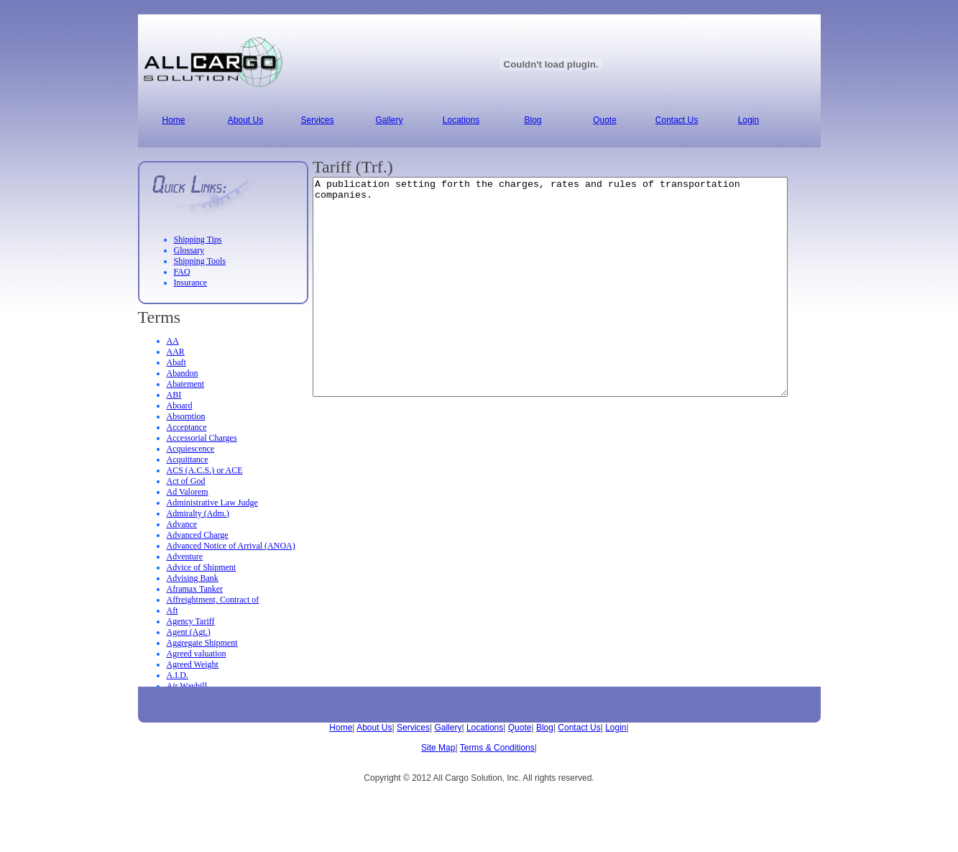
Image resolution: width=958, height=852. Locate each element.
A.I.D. (177, 675)
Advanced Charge (198, 535)
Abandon (182, 373)
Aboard (180, 405)
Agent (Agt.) (189, 632)
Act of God (186, 481)
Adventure (185, 556)
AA (173, 341)
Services (413, 728)
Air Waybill (187, 686)
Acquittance (187, 459)
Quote (520, 728)
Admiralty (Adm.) (198, 513)
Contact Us (579, 728)
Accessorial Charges (202, 438)
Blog (544, 728)
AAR (176, 352)
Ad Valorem (187, 492)
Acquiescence (191, 449)
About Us (374, 728)
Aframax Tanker (195, 589)
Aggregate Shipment (202, 643)
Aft (172, 610)
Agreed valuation (196, 654)
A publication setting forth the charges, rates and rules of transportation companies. (579, 308)
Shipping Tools (200, 261)
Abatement (186, 384)
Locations (484, 728)
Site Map (438, 748)
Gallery (447, 728)
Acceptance (187, 427)
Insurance (191, 283)
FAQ (182, 272)
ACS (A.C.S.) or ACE (205, 470)
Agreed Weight (192, 664)
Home (340, 728)
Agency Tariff (191, 621)
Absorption (186, 416)
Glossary (189, 250)
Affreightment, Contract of (213, 600)
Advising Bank (192, 578)
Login (615, 728)
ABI (174, 395)
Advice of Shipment (201, 567)
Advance (182, 524)
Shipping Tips (198, 239)
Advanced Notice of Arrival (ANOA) (231, 546)
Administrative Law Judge (212, 503)
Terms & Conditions (497, 748)
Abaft (176, 362)
